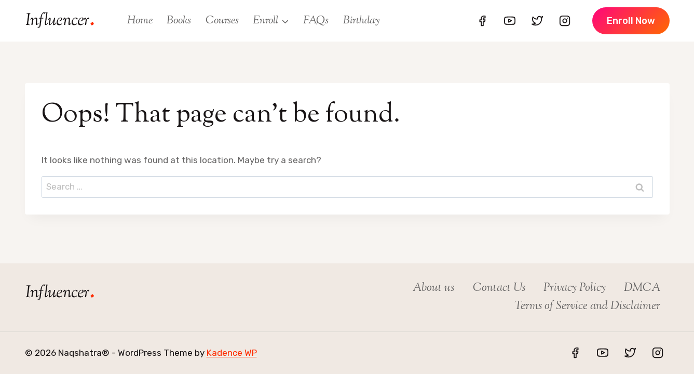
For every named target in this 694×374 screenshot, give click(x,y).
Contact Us (499, 288)
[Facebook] (482, 20)
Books (179, 21)
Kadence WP (232, 353)
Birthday (361, 21)
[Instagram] (564, 20)
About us (433, 288)
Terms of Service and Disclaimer (587, 306)
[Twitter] (537, 20)
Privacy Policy (574, 288)
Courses (222, 21)
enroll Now (631, 20)
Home (140, 21)
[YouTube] (509, 20)
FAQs (316, 21)
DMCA (642, 288)
